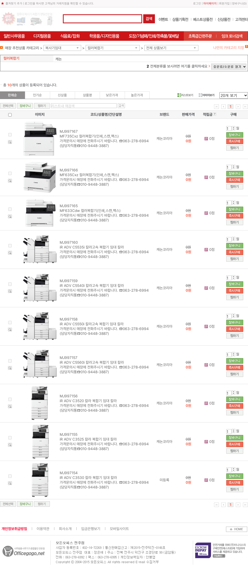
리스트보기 (185, 95)
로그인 (197, 3)
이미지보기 (206, 95)
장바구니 (237, 3)
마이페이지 (210, 3)
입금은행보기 (90, 529)
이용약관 (43, 529)
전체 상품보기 (156, 48)
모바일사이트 (119, 529)
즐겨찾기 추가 (14, 3)
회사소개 (65, 529)
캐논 (58, 59)
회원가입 (224, 3)
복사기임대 (53, 48)
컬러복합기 (95, 48)
